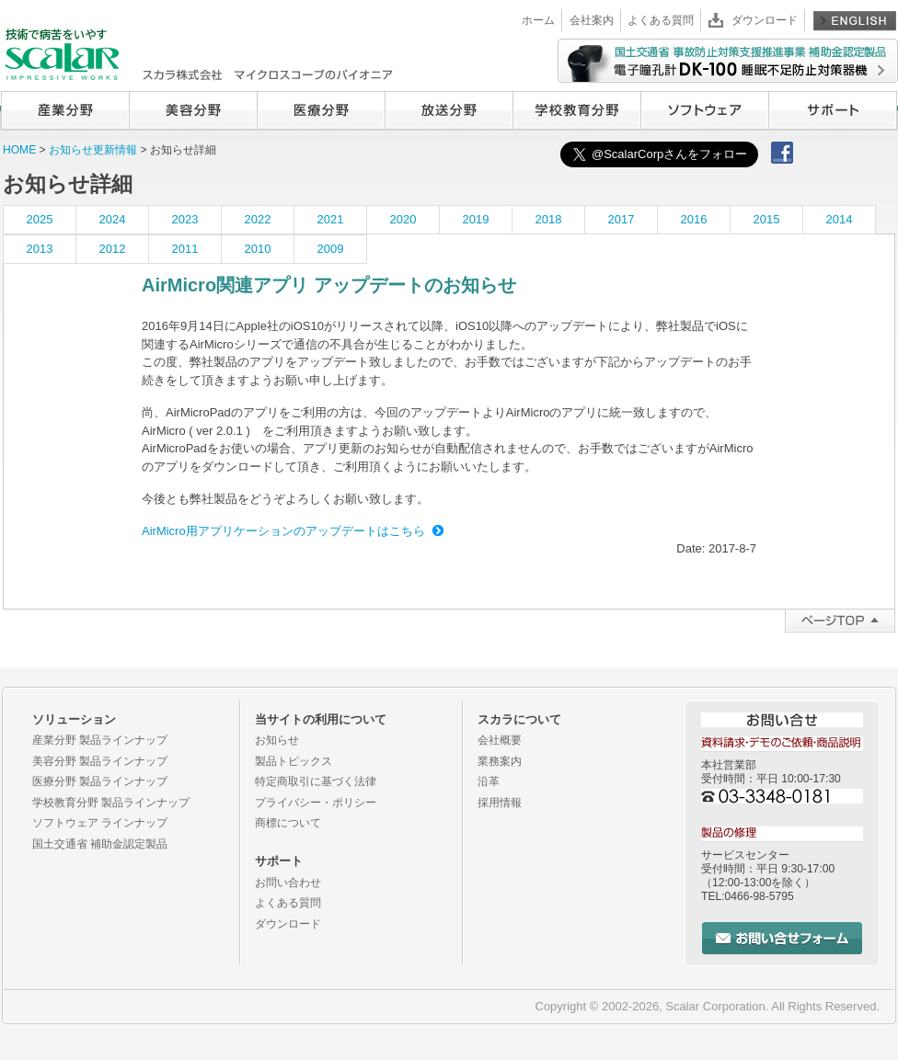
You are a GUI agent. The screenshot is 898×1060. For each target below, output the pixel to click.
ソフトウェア (704, 110)
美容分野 (193, 110)
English (855, 20)
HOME (19, 149)
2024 (112, 219)
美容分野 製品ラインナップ (99, 761)
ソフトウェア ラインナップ (99, 822)
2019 (476, 219)
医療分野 (321, 110)
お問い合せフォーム (782, 938)
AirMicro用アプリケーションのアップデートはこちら (283, 531)
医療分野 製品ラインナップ (99, 781)
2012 (112, 249)
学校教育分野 (576, 110)
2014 (839, 219)
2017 (621, 219)
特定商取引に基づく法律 (315, 781)
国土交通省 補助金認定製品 (99, 844)
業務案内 (500, 761)
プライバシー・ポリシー (315, 802)
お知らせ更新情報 (94, 149)
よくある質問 (660, 20)
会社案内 (592, 20)
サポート (832, 110)
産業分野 (65, 110)
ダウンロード (764, 20)
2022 (258, 219)
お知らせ (277, 740)
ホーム (538, 20)
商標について (288, 822)
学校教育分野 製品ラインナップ (111, 802)
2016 (694, 219)
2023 (185, 219)
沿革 (489, 781)
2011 (185, 249)
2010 (258, 249)
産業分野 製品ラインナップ (99, 740)
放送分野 (448, 110)
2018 (548, 219)
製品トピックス (293, 761)
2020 (403, 219)
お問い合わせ (288, 882)
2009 (330, 249)
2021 (330, 219)
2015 (767, 219)
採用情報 (500, 802)
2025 (40, 219)
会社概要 (500, 740)
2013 (40, 249)
